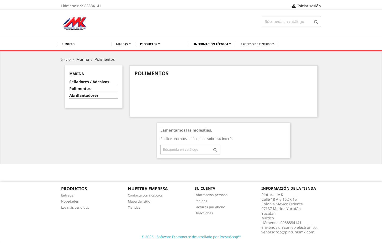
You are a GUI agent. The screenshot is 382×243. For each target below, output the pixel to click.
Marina (76, 73)
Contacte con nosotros (145, 195)
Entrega (67, 195)
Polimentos (80, 88)
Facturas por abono (210, 207)
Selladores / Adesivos (89, 81)
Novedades (70, 201)
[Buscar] (291, 21)
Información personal (212, 195)
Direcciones (204, 213)
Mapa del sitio (139, 201)
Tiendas (134, 207)
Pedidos (201, 201)
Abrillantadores (84, 95)
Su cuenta (205, 188)
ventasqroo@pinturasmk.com (287, 232)
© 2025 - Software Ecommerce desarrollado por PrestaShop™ (191, 236)
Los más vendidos (75, 207)
